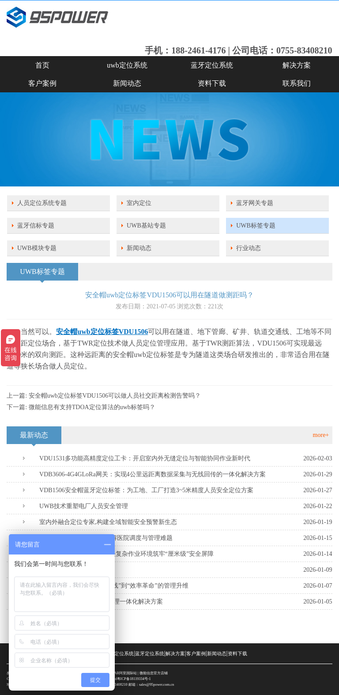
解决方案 (296, 65)
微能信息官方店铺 (153, 673)
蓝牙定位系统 (212, 65)
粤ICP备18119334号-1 (134, 679)
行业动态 (248, 248)
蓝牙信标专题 (35, 225)
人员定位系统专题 (42, 203)
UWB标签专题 (255, 225)
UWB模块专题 (36, 248)
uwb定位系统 (127, 65)
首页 (42, 65)
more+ (321, 435)
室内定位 (139, 203)
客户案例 (42, 83)
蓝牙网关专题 (254, 203)
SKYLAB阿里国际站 (120, 673)
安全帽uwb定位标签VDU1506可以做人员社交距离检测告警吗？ (115, 395)
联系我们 (296, 83)
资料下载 (212, 83)
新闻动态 (127, 83)
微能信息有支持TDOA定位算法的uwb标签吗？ (92, 407)
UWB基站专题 (146, 225)
